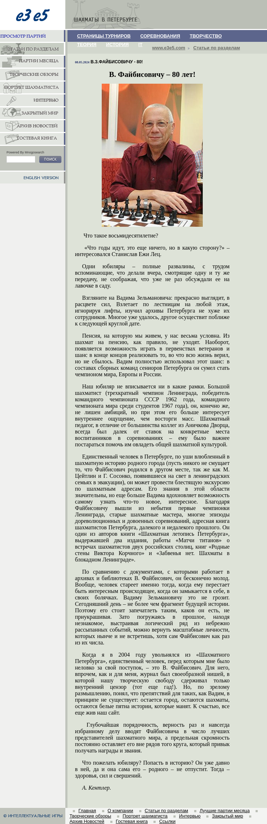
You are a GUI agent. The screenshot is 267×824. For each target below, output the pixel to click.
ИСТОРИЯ (117, 44)
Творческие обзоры (90, 816)
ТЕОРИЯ (86, 44)
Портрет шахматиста (144, 816)
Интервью (190, 816)
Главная (87, 810)
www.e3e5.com (168, 47)
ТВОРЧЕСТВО (206, 36)
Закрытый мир (227, 816)
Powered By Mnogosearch (25, 152)
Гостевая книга (131, 821)
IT (140, 44)
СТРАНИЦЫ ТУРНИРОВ (104, 36)
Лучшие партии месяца (225, 810)
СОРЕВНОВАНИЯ (160, 36)
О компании (120, 810)
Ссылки (167, 821)
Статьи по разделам (216, 47)
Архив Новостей (87, 821)
